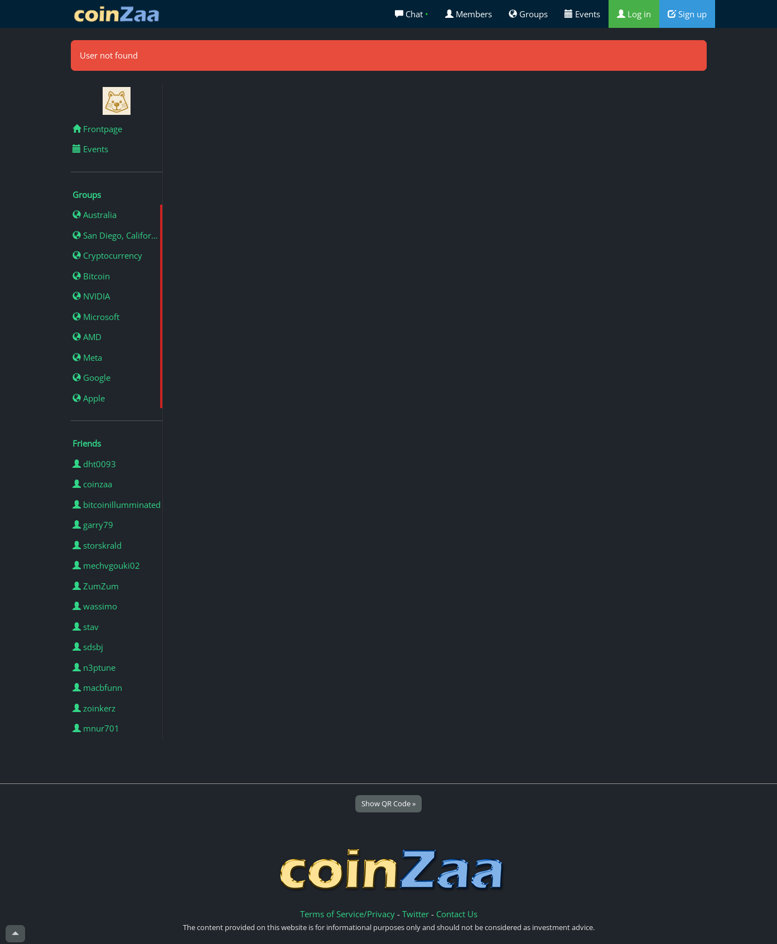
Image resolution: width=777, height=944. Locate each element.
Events (582, 14)
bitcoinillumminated (117, 504)
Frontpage (97, 128)
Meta (87, 357)
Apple (89, 398)
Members (468, 14)
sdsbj (88, 646)
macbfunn (97, 687)
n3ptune (94, 667)
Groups (528, 14)
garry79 (93, 524)
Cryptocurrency (107, 255)
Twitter (415, 913)
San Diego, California (117, 235)
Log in (634, 14)
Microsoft (96, 316)
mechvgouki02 (106, 565)
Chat (411, 14)
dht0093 (94, 463)
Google (91, 377)
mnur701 (96, 728)
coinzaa (92, 484)
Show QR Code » (388, 803)
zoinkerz (94, 708)
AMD (87, 336)
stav (86, 626)
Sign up (687, 14)
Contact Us (456, 913)
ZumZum (96, 586)
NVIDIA (91, 296)
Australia (95, 214)
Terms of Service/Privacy (347, 913)
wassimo (95, 606)
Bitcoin (91, 276)
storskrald (97, 545)
